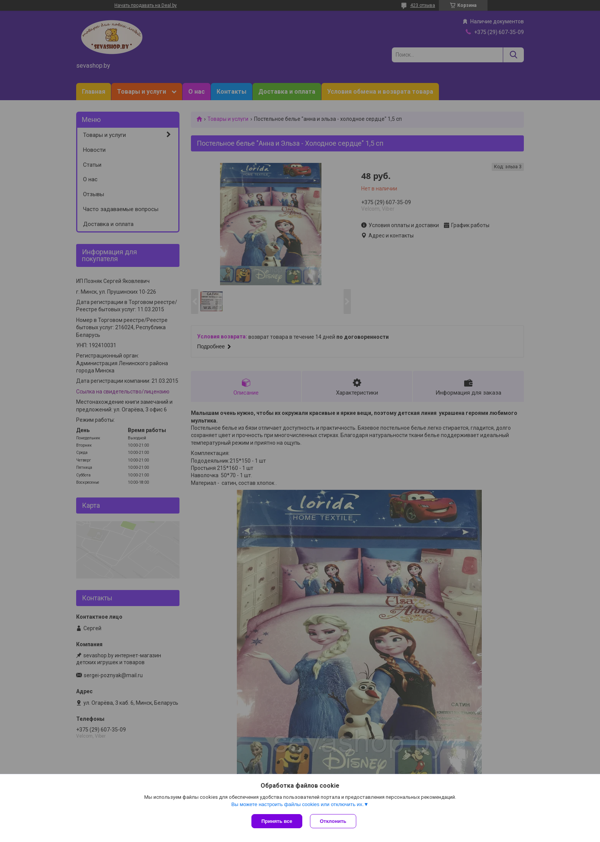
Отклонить (333, 821)
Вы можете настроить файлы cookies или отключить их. (297, 804)
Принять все (276, 821)
